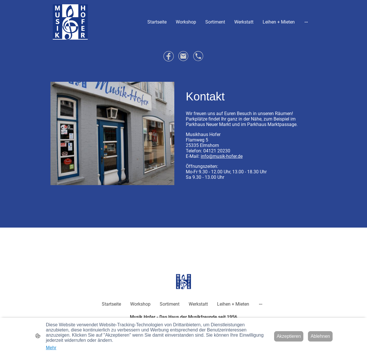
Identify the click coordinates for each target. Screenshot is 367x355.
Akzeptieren (289, 336)
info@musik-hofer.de (222, 156)
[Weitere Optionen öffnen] (306, 21)
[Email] (183, 56)
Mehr (51, 347)
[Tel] (198, 56)
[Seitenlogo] (70, 22)
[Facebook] (168, 56)
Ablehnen (320, 336)
